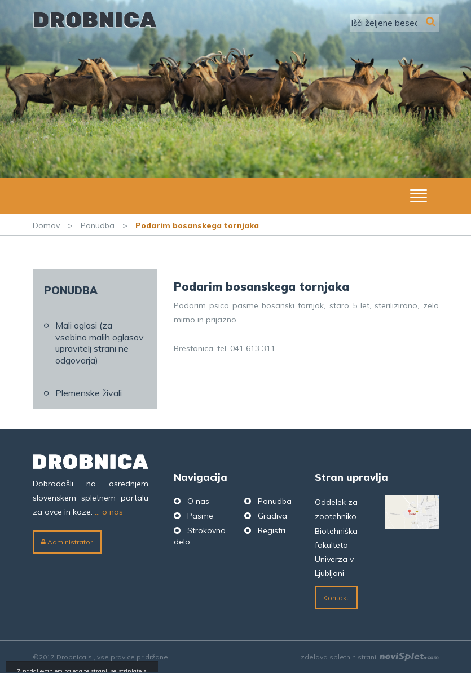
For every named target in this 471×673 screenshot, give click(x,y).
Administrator (67, 542)
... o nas (109, 512)
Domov (46, 225)
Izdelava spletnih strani (369, 657)
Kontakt (336, 598)
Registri (271, 530)
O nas (198, 501)
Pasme (200, 516)
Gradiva (272, 516)
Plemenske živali (88, 393)
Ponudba (98, 225)
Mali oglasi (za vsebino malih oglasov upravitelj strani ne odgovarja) (99, 343)
